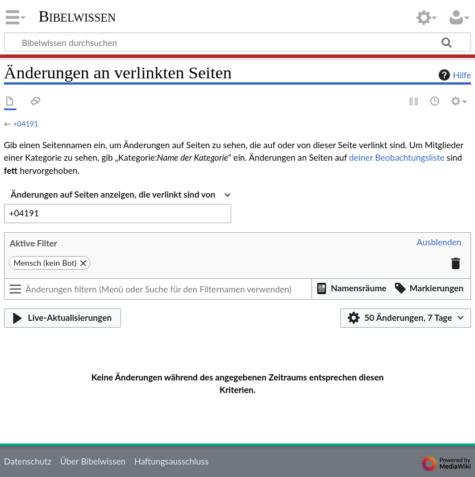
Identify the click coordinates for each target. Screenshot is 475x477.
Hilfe (453, 75)
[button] (439, 242)
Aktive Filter (33, 243)
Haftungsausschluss (171, 461)
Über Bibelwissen (93, 461)
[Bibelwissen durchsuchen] (237, 42)
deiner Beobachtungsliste (396, 157)
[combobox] (121, 195)
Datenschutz (28, 461)
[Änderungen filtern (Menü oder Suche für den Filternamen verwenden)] (158, 289)
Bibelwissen (77, 16)
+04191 (25, 123)
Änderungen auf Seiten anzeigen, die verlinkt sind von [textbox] (113, 194)
